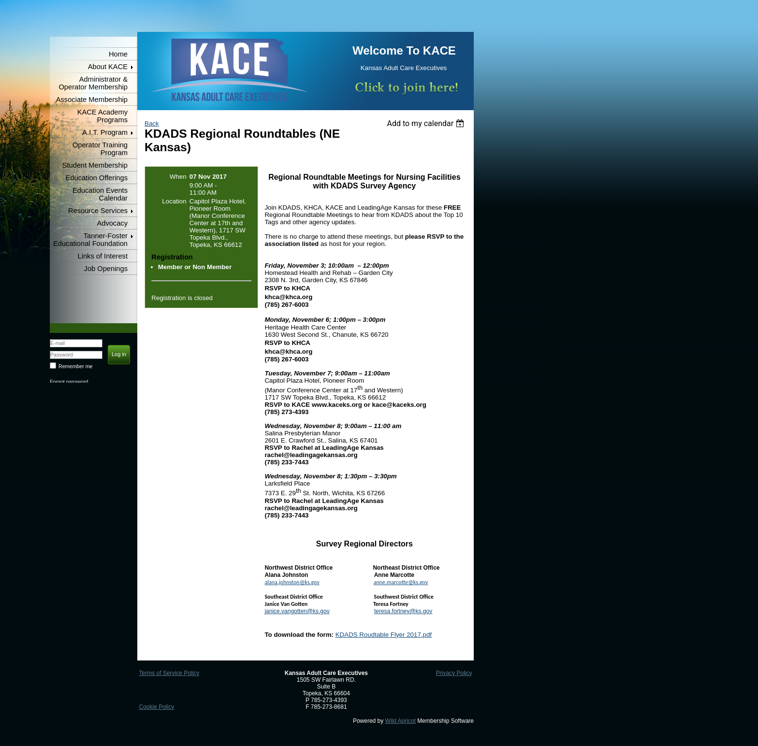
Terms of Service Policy (169, 673)
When (178, 176)
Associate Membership (92, 99)
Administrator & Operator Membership (93, 83)
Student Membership (95, 165)
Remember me (75, 366)
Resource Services (98, 211)
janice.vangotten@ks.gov (296, 611)
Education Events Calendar (100, 194)
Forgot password (69, 382)
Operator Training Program (100, 149)
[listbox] (426, 123)
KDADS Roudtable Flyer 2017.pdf (383, 634)
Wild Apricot (400, 720)
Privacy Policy (454, 673)
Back (152, 123)
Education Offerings (97, 178)
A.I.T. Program (105, 132)
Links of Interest (103, 256)
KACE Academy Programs (102, 116)
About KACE (108, 67)
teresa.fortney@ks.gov (403, 611)
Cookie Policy (156, 706)
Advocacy (112, 223)
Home (118, 54)
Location (174, 201)
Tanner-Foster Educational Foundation (90, 239)
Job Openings (106, 269)
